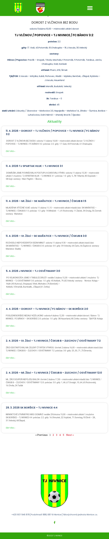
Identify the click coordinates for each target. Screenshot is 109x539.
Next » (70, 434)
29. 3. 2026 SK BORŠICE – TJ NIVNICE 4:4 (31, 407)
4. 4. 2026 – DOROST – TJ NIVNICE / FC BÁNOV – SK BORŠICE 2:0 (47, 309)
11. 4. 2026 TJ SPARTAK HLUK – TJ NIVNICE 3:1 (34, 166)
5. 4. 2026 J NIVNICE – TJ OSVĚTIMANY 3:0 (33, 271)
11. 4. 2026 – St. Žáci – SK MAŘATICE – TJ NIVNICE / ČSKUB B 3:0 (46, 236)
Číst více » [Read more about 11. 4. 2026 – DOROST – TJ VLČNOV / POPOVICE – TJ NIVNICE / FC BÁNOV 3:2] (10, 151)
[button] (90, 8)
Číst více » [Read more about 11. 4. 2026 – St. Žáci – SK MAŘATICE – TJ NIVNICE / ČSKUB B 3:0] (10, 256)
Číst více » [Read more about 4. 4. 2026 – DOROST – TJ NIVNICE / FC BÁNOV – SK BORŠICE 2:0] (10, 326)
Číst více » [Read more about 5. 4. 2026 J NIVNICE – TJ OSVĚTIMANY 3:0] (10, 294)
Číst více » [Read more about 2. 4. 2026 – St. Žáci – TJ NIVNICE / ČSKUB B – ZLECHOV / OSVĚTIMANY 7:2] (10, 358)
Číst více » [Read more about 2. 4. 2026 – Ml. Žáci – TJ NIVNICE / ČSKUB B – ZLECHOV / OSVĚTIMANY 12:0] (10, 393)
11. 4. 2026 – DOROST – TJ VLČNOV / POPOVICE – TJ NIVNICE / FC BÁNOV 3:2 (53, 132)
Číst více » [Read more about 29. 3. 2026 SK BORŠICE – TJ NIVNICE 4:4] (10, 428)
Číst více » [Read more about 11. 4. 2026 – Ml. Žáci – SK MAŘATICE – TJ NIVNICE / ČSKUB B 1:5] (10, 221)
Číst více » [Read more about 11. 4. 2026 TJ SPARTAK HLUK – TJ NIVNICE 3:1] (10, 186)
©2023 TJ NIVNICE (54, 535)
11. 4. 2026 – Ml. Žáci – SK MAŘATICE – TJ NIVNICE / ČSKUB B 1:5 (46, 201)
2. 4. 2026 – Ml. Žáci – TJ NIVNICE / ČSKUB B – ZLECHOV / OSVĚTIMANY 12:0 (54, 372)
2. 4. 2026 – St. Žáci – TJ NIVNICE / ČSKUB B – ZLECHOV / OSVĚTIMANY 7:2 (53, 340)
